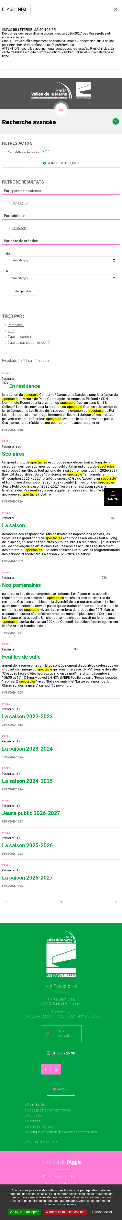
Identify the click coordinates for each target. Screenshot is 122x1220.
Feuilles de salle (21, 657)
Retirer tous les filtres (63, 163)
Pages (6, 373)
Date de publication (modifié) (29, 342)
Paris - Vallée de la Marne (62, 1177)
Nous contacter (63, 1033)
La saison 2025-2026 (27, 845)
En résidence (24, 386)
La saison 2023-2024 (27, 749)
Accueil (63, 1089)
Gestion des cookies (42, 1141)
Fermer (116, 9)
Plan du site (36, 1104)
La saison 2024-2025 (27, 781)
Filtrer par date (22, 291)
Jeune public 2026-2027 (31, 813)
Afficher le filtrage (115, 121)
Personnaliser (102, 1212)
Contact (33, 1121)
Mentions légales (40, 1126)
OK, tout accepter (24, 1212)
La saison (19, 228)
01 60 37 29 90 (61, 1055)
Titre (11, 331)
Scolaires (13, 454)
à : (7, 271)
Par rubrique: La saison (24, 151)
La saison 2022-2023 (27, 716)
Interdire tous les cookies (65, 1212)
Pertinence (16, 325)
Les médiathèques (62, 1184)
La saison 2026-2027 (27, 878)
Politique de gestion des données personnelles (62, 1132)
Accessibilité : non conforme (49, 1110)
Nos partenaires (21, 585)
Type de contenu (20, 337)
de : (8, 253)
